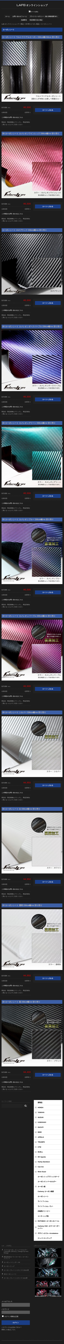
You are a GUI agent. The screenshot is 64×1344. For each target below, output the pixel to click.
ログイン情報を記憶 (10, 1316)
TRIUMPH (41, 1142)
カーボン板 (41, 1186)
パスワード (16, 1311)
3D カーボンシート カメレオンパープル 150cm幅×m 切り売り (28, 616)
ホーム (7, 16)
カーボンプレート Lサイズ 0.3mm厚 (16, 1270)
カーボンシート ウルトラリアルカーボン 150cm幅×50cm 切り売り (30, 37)
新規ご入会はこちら (8, 1329)
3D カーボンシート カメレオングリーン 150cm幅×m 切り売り (28, 423)
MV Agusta (42, 1157)
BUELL (40, 1152)
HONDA (40, 1107)
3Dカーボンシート (10, 1274)
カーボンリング (9, 1266)
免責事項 (24, 20)
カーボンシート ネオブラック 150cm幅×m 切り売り (24, 230)
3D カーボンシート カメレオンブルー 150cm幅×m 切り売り (28, 519)
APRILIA (41, 1137)
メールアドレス (16, 1304)
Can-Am (41, 1167)
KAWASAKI (42, 1122)
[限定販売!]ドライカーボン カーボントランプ (16, 1257)
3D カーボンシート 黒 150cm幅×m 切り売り (21, 1002)
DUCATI (40, 1127)
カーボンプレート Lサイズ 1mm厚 (15, 1278)
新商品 (40, 1102)
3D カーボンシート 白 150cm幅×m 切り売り (21, 809)
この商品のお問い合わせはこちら (12, 117)
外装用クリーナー (44, 1211)
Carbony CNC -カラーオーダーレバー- (48, 1227)
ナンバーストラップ (45, 1238)
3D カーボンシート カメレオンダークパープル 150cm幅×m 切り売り (31, 326)
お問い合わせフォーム (19, 16)
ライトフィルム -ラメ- (45, 1206)
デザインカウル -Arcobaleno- (48, 1233)
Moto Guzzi (42, 1172)
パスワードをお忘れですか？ (12, 1327)
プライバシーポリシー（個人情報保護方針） (44, 16)
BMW (40, 1132)
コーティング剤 (43, 1216)
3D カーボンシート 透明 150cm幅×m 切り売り (22, 905)
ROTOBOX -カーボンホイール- (48, 1221)
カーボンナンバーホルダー (47, 1181)
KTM (39, 1147)
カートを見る (33, 10)
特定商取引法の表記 (36, 20)
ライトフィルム (43, 1201)
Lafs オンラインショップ (32, 5)
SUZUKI (40, 1117)
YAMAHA (41, 1112)
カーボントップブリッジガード (48, 1177)
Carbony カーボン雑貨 (46, 1191)
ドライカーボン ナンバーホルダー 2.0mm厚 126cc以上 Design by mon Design (16, 1251)
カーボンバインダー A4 (12, 1262)
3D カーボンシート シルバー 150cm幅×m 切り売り (24, 712)
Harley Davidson (44, 1162)
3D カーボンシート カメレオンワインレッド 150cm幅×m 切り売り (30, 133)
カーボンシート (43, 1196)
